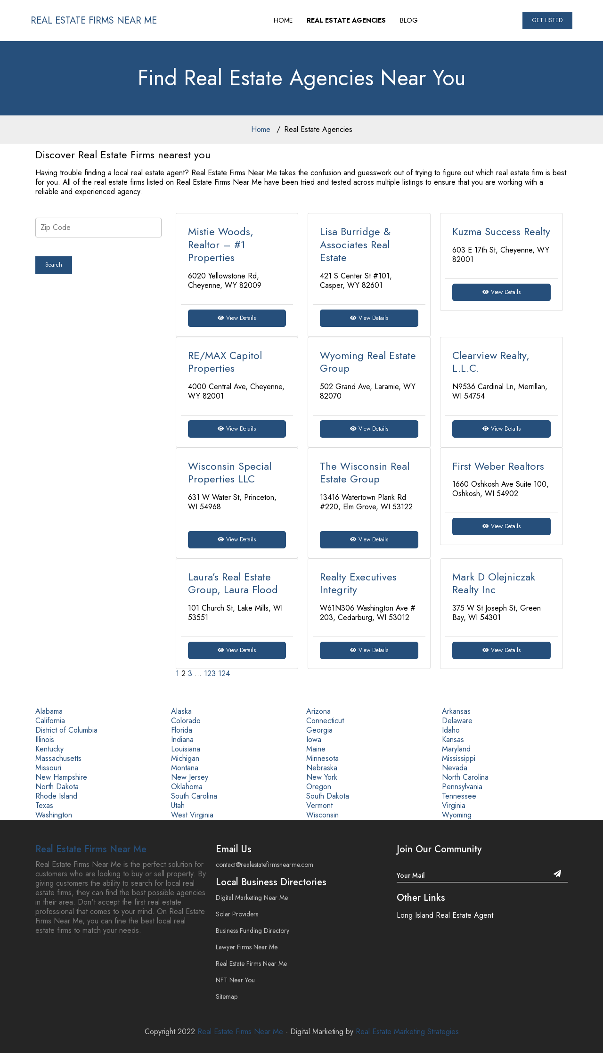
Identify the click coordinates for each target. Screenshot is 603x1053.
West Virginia (192, 814)
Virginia (453, 805)
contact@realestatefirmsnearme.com (264, 864)
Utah (178, 805)
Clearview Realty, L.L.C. (491, 362)
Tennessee (459, 796)
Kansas (453, 739)
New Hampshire (61, 777)
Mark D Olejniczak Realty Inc (493, 583)
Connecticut (325, 720)
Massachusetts (58, 758)
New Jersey (189, 777)
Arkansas (456, 711)
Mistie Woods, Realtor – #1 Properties (220, 244)
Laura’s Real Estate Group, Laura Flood (233, 583)
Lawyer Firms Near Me (246, 947)
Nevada (454, 767)
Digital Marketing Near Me (252, 897)
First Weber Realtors (498, 465)
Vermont (319, 805)
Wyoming (457, 814)
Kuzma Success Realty (501, 231)
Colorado (186, 720)
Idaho (451, 730)
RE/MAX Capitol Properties (225, 362)
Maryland (456, 748)
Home (260, 129)
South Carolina (194, 796)
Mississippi (458, 758)
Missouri (48, 767)
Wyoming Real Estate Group (368, 362)
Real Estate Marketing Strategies (407, 1031)
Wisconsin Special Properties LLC (229, 472)
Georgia (319, 730)
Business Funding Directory (252, 930)
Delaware (457, 720)
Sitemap (226, 996)
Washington (53, 814)
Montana (184, 767)
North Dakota (57, 786)
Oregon (318, 786)
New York (321, 777)
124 (224, 673)
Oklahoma (187, 786)
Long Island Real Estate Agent (445, 915)
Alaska (181, 711)
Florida (181, 730)
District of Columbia (66, 730)
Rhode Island (56, 796)
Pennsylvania (462, 786)
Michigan (185, 758)
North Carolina (465, 777)
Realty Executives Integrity (358, 583)
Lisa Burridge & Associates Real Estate (355, 244)
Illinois (44, 739)
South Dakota (327, 796)
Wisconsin (322, 814)
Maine (316, 748)
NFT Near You (235, 980)
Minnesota (322, 758)
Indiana (182, 739)
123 (210, 673)
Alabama (49, 711)
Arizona (318, 711)
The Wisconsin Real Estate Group (364, 472)
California (50, 720)
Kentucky (49, 748)
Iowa (313, 739)
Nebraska (321, 767)
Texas (44, 805)
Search (53, 265)
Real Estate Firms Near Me (91, 849)
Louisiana (185, 748)
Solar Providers (237, 914)
